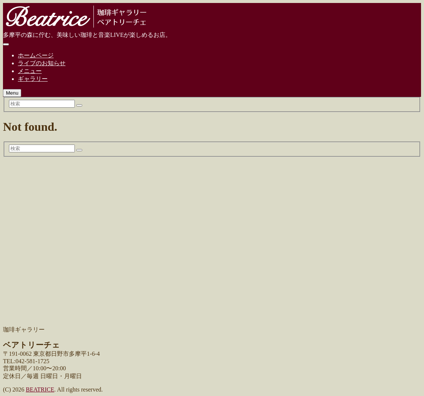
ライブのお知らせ (42, 63)
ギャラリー (33, 79)
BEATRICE (40, 389)
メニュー (30, 71)
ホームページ (36, 55)
